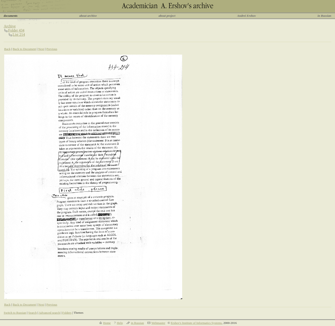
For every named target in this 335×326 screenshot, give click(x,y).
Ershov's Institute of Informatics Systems (196, 323)
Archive (10, 26)
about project (166, 15)
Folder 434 (16, 30)
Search (32, 312)
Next (41, 49)
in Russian (324, 15)
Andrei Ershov (246, 15)
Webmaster (158, 323)
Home (107, 323)
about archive (88, 15)
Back (7, 49)
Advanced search (49, 312)
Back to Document (24, 49)
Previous (51, 49)
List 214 (19, 34)
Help (120, 323)
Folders (66, 312)
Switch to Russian (15, 312)
